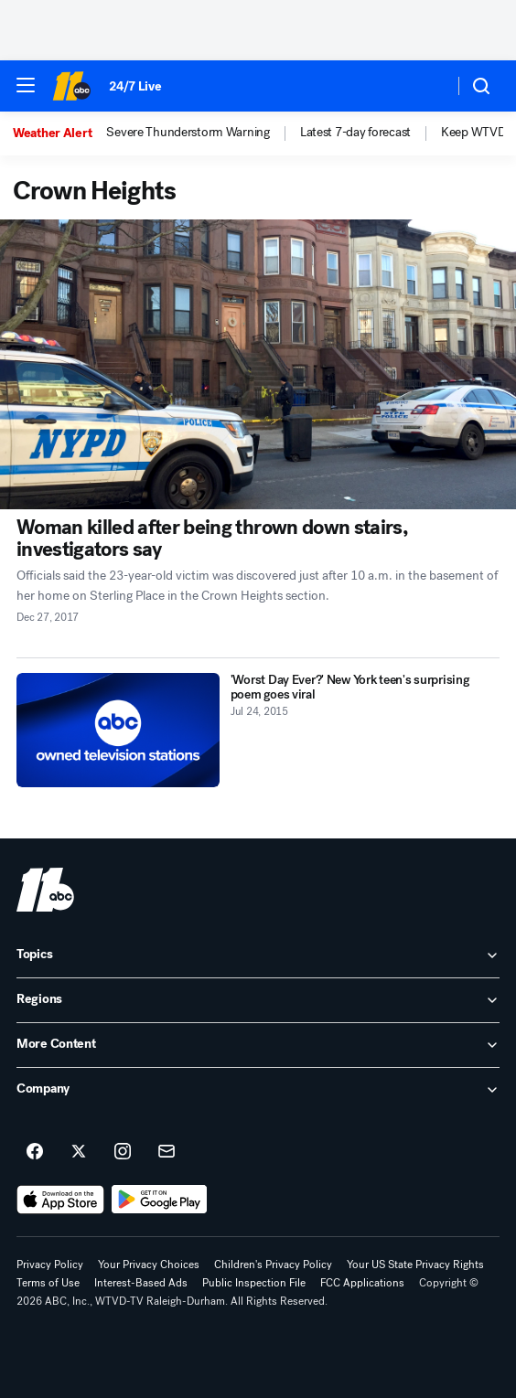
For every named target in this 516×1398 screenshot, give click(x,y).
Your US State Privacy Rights (415, 1264)
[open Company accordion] (258, 1090)
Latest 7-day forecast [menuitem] (355, 132)
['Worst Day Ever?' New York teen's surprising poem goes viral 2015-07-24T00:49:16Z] (118, 730)
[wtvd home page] (45, 890)
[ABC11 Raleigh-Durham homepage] (71, 86)
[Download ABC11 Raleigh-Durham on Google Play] (160, 1199)
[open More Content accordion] (258, 1045)
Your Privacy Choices (148, 1264)
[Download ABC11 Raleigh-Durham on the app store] (60, 1199)
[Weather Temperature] (425, 86)
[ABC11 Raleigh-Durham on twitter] (78, 1152)
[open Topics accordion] (258, 955)
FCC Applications (362, 1282)
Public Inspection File (254, 1282)
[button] (25, 85)
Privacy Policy (49, 1264)
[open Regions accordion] (258, 1000)
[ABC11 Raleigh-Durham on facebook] (34, 1152)
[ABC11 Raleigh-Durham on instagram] (122, 1152)
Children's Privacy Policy (273, 1264)
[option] (59, 133)
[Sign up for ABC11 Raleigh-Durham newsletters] (166, 1152)
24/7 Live (135, 86)
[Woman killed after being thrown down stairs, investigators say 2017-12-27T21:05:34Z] (258, 364)
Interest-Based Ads (141, 1282)
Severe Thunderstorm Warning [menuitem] (187, 132)
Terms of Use (48, 1282)
